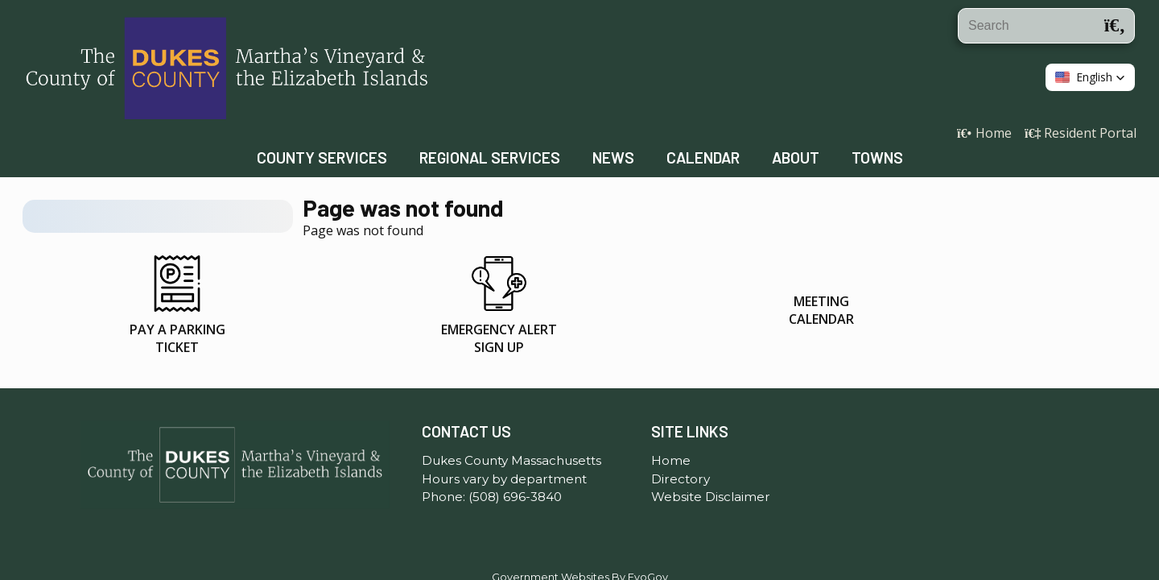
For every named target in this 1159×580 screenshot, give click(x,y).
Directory (680, 429)
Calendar (703, 157)
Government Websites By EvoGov (580, 527)
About (795, 157)
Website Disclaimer (710, 446)
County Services (322, 157)
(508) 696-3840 (515, 446)
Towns (877, 157)
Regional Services (489, 157)
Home (671, 410)
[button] (1090, 77)
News (613, 157)
